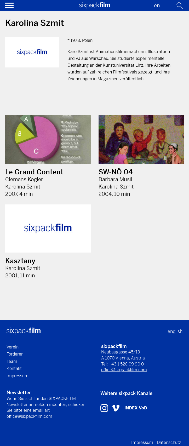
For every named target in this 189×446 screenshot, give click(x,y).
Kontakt (14, 368)
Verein (13, 347)
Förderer (15, 354)
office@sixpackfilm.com (124, 370)
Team (12, 361)
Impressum (17, 376)
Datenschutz (169, 442)
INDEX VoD (135, 408)
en (157, 5)
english (175, 331)
